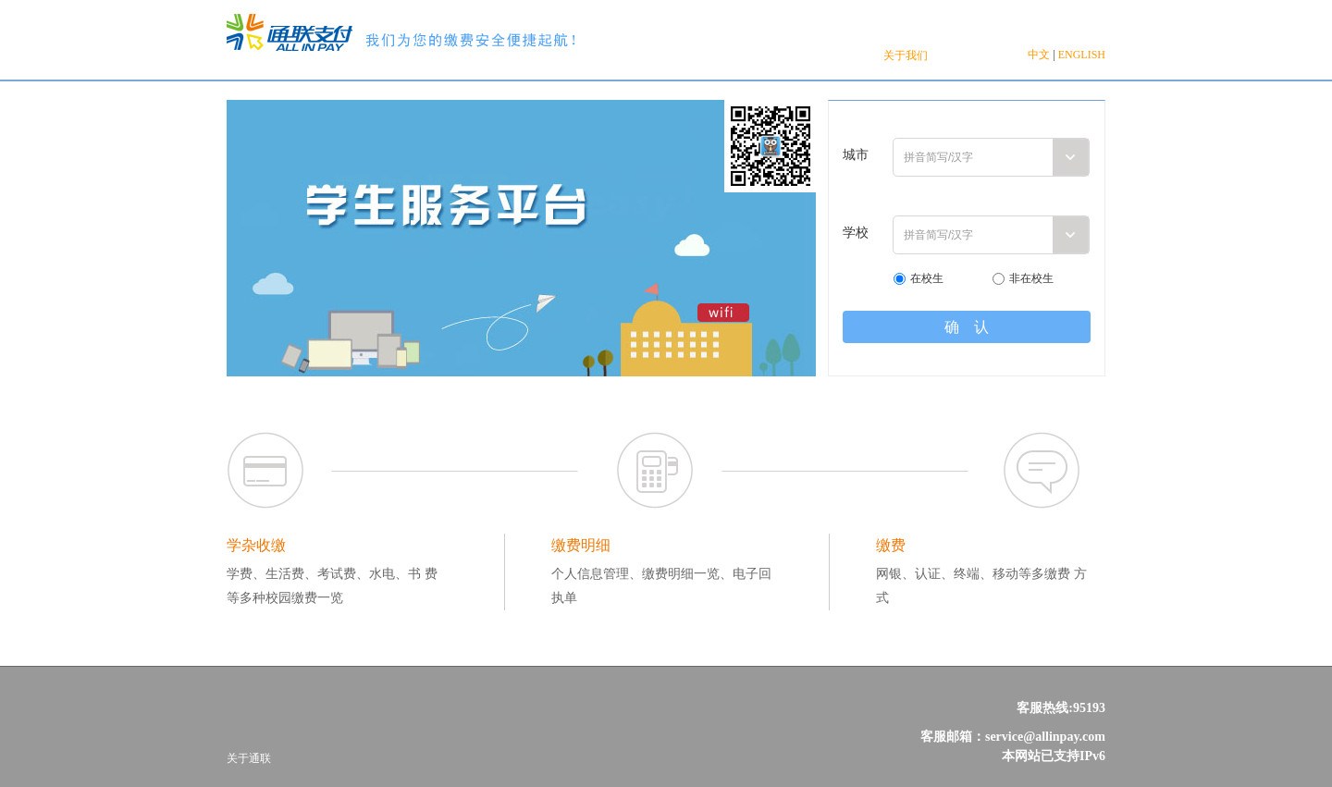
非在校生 (1031, 278)
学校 (856, 233)
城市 (856, 155)
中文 (1039, 54)
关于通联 (249, 758)
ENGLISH (1081, 54)
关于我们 (905, 55)
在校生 (927, 278)
